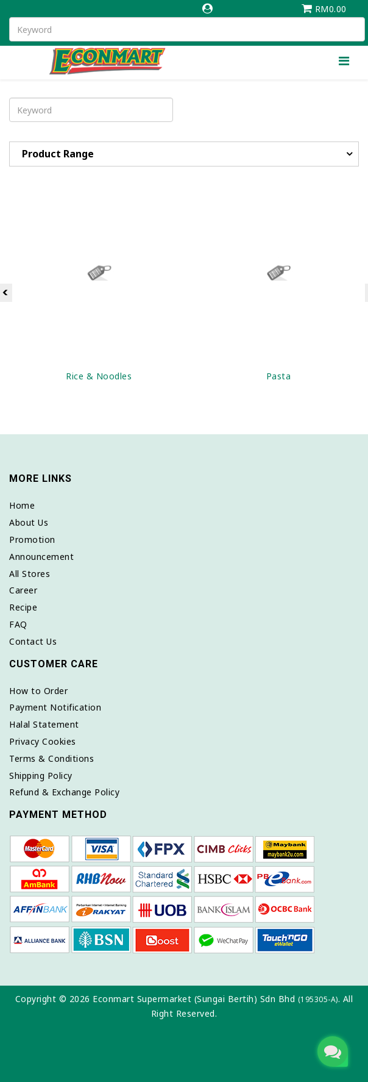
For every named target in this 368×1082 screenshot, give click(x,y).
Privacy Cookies (42, 741)
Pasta (278, 376)
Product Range (58, 153)
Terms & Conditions (51, 758)
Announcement (41, 556)
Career (23, 590)
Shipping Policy (41, 775)
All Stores (29, 573)
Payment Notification (55, 707)
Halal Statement (44, 724)
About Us (28, 522)
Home (22, 505)
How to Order (38, 691)
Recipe (23, 607)
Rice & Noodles (99, 376)
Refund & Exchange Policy (64, 792)
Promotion (32, 539)
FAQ (18, 624)
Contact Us (33, 641)
